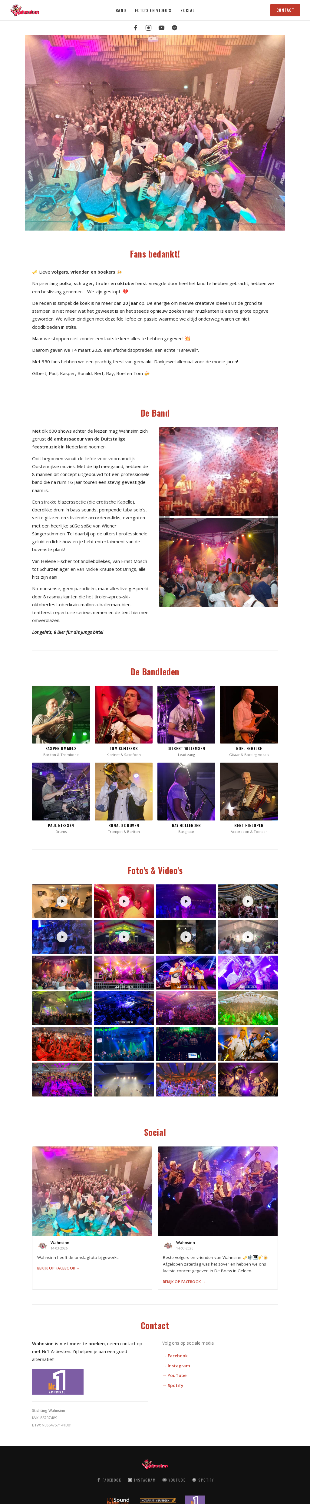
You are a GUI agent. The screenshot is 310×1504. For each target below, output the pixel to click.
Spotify (203, 1479)
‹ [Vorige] (164, 516)
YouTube (173, 1479)
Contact (285, 10)
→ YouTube (174, 1375)
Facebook (108, 1479)
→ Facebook (175, 1356)
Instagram (142, 1479)
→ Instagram (176, 1366)
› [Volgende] (273, 516)
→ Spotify (172, 1385)
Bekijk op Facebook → (58, 1268)
